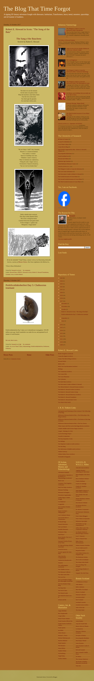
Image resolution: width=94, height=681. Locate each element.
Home (29, 355)
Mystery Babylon (62, 640)
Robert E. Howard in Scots (25, 272)
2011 (61, 339)
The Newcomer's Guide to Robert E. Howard (70, 174)
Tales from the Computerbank (62, 556)
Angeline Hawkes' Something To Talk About (82, 471)
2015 (61, 327)
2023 (61, 284)
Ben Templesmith (62, 613)
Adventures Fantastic (63, 472)
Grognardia (61, 504)
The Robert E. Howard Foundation (67, 397)
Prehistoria (46, 346)
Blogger (55, 677)
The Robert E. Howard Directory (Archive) (69, 394)
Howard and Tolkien (63, 158)
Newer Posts (8, 355)
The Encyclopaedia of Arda (65, 439)
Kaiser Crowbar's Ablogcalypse (62, 511)
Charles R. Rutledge (81, 483)
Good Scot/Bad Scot (63, 156)
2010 (61, 342)
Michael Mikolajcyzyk (64, 638)
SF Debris (78, 656)
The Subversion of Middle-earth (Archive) (69, 449)
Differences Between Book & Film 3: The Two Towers (72, 423)
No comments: (27, 270)
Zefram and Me (62, 599)
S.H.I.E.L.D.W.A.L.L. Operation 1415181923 (70, 123)
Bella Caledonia (80, 587)
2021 (61, 289)
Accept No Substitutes (64, 142)
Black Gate (61, 480)
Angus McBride (62, 611)
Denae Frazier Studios (64, 618)
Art (10, 346)
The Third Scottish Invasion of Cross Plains (69, 181)
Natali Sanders (62, 643)
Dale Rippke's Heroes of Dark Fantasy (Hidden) (82, 491)
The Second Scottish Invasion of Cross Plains (70, 179)
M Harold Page (62, 521)
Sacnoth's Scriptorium (64, 436)
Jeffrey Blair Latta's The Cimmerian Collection (82, 528)
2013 (61, 333)
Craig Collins (61, 616)
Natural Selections (63, 524)
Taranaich (72, 216)
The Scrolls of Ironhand (82, 559)
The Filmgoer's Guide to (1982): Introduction (75, 29)
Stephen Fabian (62, 651)
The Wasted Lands (63, 593)
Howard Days (13, 272)
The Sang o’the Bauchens (28, 38)
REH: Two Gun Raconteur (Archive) (67, 366)
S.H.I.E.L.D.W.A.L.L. (64, 166)
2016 (61, 324)
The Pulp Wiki (62, 588)
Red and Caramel (80, 650)
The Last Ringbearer (71, 60)
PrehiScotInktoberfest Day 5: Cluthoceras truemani (74, 314)
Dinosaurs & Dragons (63, 492)
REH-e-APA (61, 364)
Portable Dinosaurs (63, 529)
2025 (61, 278)
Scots (12, 274)
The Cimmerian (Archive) (65, 371)
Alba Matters (79, 584)
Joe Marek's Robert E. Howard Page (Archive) (82, 532)
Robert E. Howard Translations (40, 272)
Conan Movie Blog (63, 147)
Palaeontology (27, 346)
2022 (61, 286)
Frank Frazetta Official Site (65, 621)
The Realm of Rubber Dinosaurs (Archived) (81, 662)
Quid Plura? (61, 534)
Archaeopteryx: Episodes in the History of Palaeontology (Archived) (65, 476)
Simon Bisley (61, 648)
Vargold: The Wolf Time (82, 573)
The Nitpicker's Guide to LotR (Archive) (68, 444)
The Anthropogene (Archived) (63, 566)
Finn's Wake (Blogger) (82, 516)
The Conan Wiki (62, 374)
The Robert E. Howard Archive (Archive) (69, 389)
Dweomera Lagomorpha (64, 495)
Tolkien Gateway (62, 451)
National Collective (81, 594)
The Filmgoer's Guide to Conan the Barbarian (70, 169)
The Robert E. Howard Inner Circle (67, 399)
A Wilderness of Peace (82, 582)
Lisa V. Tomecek (80, 536)
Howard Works (62, 361)
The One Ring (61, 446)
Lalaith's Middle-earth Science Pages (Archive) (70, 428)
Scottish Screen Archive (82, 605)
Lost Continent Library (64, 515)
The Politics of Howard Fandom (66, 40)
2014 (61, 330)
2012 (61, 336)
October (64, 309)
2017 (61, 301)
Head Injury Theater (81, 640)
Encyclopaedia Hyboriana (65, 153)
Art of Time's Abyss (17, 346)
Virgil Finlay (61, 656)
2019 (61, 295)
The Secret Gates (62, 590)
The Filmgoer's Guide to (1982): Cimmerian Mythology (77, 71)
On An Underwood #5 (81, 548)
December (64, 303)
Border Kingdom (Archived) (65, 353)
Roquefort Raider (80, 550)
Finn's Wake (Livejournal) (82, 518)
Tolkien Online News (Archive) (66, 454)
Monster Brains (22, 262)
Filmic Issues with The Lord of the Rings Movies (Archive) (73, 426)
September (65, 318)
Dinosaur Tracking (63, 490)
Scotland (8, 274)
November (65, 306)
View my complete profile (65, 239)
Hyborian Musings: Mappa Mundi (75, 103)
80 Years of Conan (63, 139)
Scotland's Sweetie (81, 602)
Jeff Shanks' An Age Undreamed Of (81, 524)
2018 (61, 298)
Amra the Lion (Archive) (82, 468)
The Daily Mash (80, 610)
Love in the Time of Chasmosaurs (63, 518)
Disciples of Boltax (81, 635)
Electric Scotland (80, 592)
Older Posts (50, 355)
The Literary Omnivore (82, 659)
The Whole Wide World (64, 402)
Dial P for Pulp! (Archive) (65, 487)
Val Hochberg (61, 653)
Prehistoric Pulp (62, 532)
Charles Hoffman (80, 481)
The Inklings (61, 441)
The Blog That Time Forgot (37, 8)
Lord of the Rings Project (64, 433)
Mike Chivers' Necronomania (79, 542)
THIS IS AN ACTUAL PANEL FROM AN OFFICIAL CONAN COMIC (77, 49)
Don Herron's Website (81, 502)
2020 (61, 292)
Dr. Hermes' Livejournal (82, 509)
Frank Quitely (61, 627)
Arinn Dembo (79, 621)
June (63, 321)
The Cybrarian (62, 379)
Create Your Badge (63, 207)
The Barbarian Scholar (82, 557)
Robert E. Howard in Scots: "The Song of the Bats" (74, 311)
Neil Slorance (61, 645)
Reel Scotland (79, 599)
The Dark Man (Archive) (64, 382)
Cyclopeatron (79, 629)
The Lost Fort (61, 577)
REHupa (60, 369)
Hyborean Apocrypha (81, 521)
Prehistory (8, 348)
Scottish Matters (18, 274)
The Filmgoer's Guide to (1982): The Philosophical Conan (77, 82)
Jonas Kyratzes (80, 643)
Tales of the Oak (80, 607)
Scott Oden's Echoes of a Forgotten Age (82, 553)
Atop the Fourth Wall (81, 623)
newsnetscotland (80, 597)
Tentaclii (60, 563)
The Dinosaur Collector (64, 572)
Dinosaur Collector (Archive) (81, 632)
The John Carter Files (63, 574)
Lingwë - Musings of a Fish (65, 431)
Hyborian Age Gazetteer (64, 161)
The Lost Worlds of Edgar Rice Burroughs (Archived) (65, 580)
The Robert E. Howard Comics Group (68, 392)
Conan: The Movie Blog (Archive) (67, 359)
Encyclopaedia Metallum (82, 638)
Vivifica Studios (62, 658)
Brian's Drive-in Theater (82, 626)
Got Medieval (61, 501)
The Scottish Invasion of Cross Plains (68, 176)
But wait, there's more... (12, 340)
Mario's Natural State (81, 538)
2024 (61, 281)
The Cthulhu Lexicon (63, 569)
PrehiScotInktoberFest (37, 346)
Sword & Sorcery (62, 549)
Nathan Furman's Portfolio (83, 545)
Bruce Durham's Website (82, 478)
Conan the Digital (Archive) (65, 356)
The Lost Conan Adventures (65, 171)
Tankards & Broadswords (64, 560)
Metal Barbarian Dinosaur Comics (67, 164)
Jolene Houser (61, 633)
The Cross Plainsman (63, 376)
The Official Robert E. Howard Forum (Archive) (70, 387)
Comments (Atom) (16, 359)
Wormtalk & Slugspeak (64, 456)
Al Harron (60, 190)
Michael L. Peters (62, 635)
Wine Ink (78, 666)
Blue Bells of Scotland (82, 589)
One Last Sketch (62, 527)
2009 (61, 345)
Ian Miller (60, 630)
